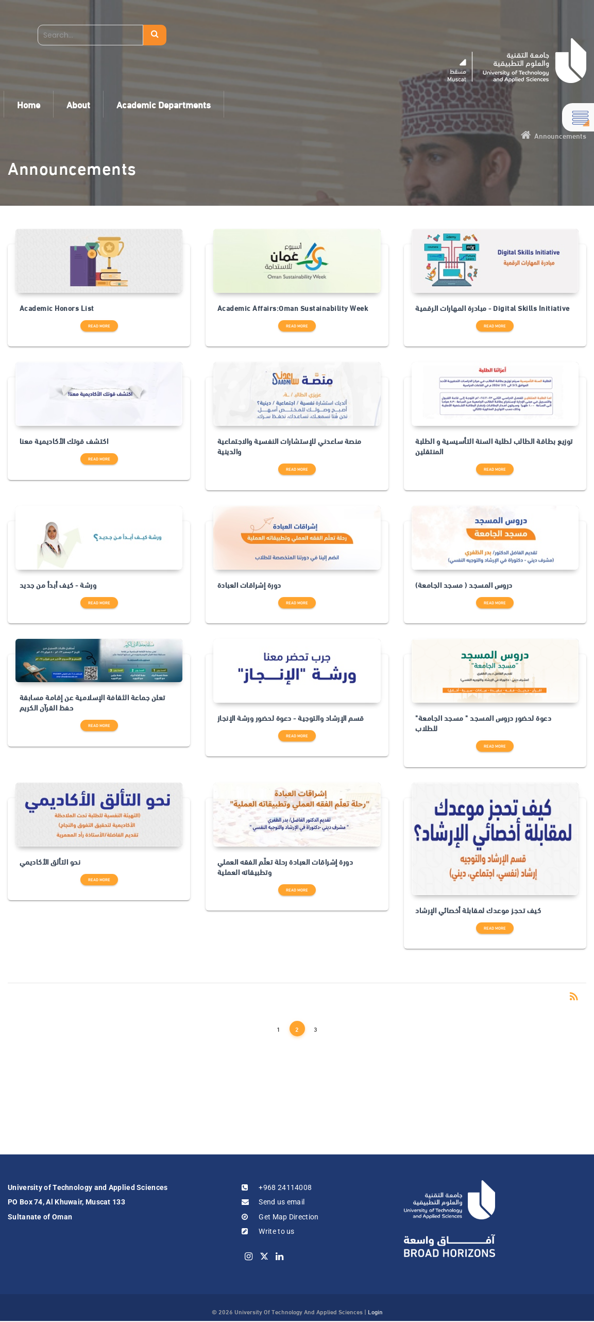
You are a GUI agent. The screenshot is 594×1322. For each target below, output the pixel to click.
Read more (99, 325)
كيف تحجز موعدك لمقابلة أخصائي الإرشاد (478, 910)
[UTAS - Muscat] (517, 60)
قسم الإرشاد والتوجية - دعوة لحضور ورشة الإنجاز (290, 718)
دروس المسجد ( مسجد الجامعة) (464, 585)
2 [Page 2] (297, 1028)
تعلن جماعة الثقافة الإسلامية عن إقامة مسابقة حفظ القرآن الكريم (92, 702)
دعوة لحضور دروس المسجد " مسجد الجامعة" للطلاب (483, 723)
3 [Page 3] (315, 1028)
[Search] (90, 35)
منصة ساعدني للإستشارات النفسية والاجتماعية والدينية (289, 446)
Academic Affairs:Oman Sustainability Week (292, 308)
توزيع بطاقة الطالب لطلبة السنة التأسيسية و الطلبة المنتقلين (494, 446)
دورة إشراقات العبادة (249, 585)
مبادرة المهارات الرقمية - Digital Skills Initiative (492, 308)
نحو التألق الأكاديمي (50, 861)
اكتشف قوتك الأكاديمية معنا (64, 441)
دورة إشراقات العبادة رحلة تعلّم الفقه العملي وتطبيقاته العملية (285, 867)
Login (375, 1311)
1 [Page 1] (278, 1028)
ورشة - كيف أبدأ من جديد (58, 585)
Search (154, 35)
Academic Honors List (57, 308)
